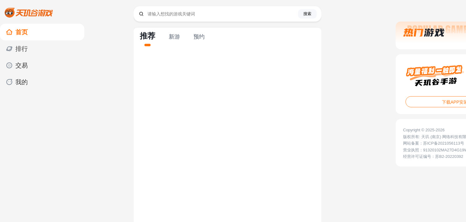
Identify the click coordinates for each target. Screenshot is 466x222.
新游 (174, 37)
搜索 (307, 13)
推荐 (147, 35)
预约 (199, 37)
